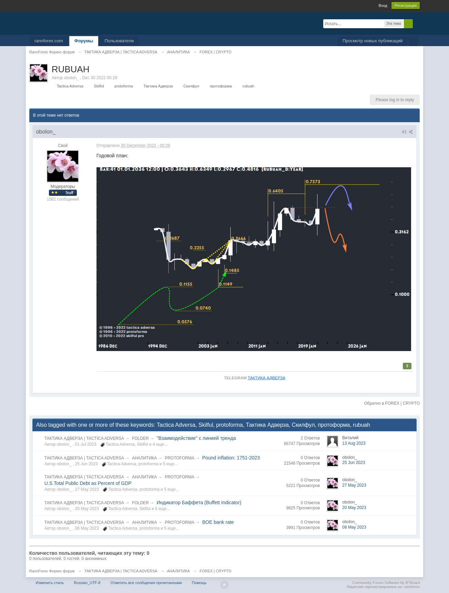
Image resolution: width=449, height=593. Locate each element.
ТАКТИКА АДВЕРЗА (266, 377)
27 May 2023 (354, 485)
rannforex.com (48, 40)
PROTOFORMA (179, 458)
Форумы (83, 40)
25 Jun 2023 (353, 462)
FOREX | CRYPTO (215, 571)
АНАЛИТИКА (144, 458)
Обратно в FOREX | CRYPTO (392, 403)
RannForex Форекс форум (52, 571)
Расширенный (417, 23)
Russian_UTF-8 (87, 583)
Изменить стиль (50, 583)
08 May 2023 (354, 527)
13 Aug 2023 (353, 443)
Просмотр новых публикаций (372, 40)
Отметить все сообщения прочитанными (146, 583)
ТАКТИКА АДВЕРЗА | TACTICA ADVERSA (84, 438)
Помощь (199, 583)
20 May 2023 (354, 507)
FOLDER (140, 438)
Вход (383, 5)
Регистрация (406, 5)
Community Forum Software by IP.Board (386, 583)
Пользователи (119, 40)
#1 (407, 131)
